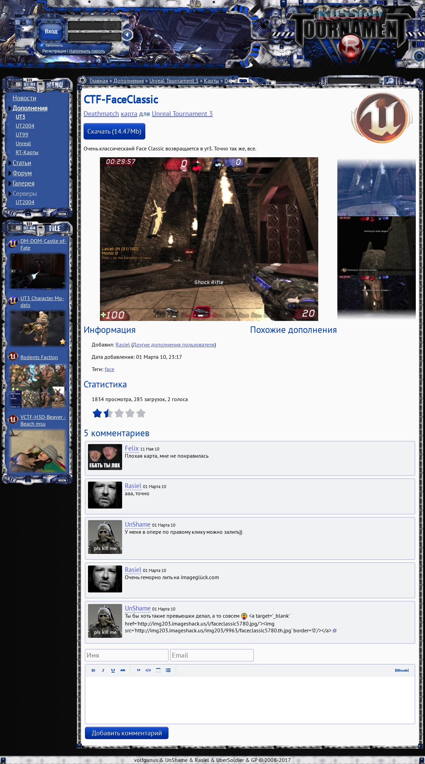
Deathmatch (101, 113)
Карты (211, 80)
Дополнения (30, 108)
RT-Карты (27, 152)
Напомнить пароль (87, 51)
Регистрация (54, 51)
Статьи (22, 163)
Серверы (25, 193)
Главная (99, 80)
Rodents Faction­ (39, 357)
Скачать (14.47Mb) (114, 131)
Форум (22, 173)
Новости (24, 98)
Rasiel (123, 344)
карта (129, 113)
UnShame (138, 524)
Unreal (23, 143)
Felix (132, 448)
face (109, 369)
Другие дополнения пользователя (174, 344)
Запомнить (51, 45)
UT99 (22, 134)
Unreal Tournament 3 (174, 80)
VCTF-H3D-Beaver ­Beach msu (43, 420)
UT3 (20, 116)
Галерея (23, 183)
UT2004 (25, 125)
